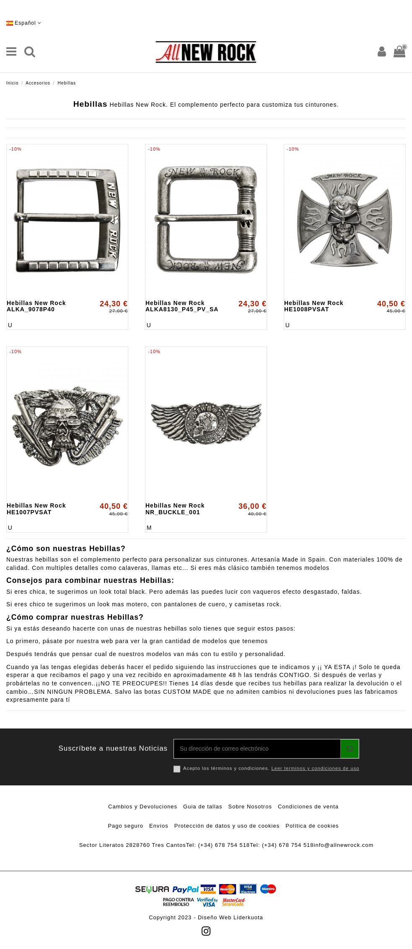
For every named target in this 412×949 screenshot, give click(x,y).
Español (23, 23)
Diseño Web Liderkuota (230, 917)
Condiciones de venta (308, 806)
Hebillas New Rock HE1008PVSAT (314, 306)
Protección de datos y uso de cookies (227, 826)
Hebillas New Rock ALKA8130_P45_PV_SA (181, 306)
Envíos (158, 826)
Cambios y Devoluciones (142, 806)
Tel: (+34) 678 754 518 (218, 845)
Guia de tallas (203, 806)
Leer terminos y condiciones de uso (315, 768)
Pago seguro (125, 826)
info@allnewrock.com (344, 845)
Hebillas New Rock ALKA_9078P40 (36, 306)
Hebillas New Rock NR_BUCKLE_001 (175, 508)
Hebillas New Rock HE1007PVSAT (36, 508)
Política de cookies (312, 826)
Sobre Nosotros (250, 806)
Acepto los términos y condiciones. (271, 768)
